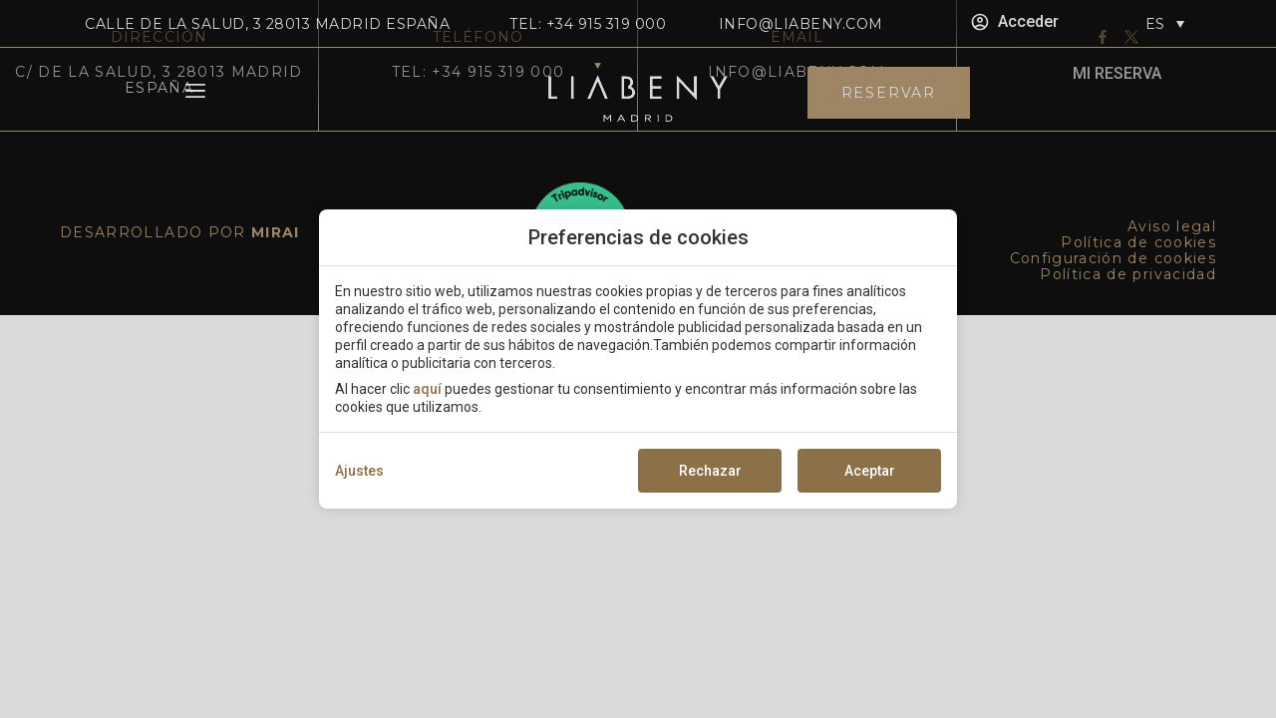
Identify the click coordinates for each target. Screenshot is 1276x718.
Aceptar (869, 471)
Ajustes (359, 471)
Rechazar (710, 471)
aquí (427, 389)
